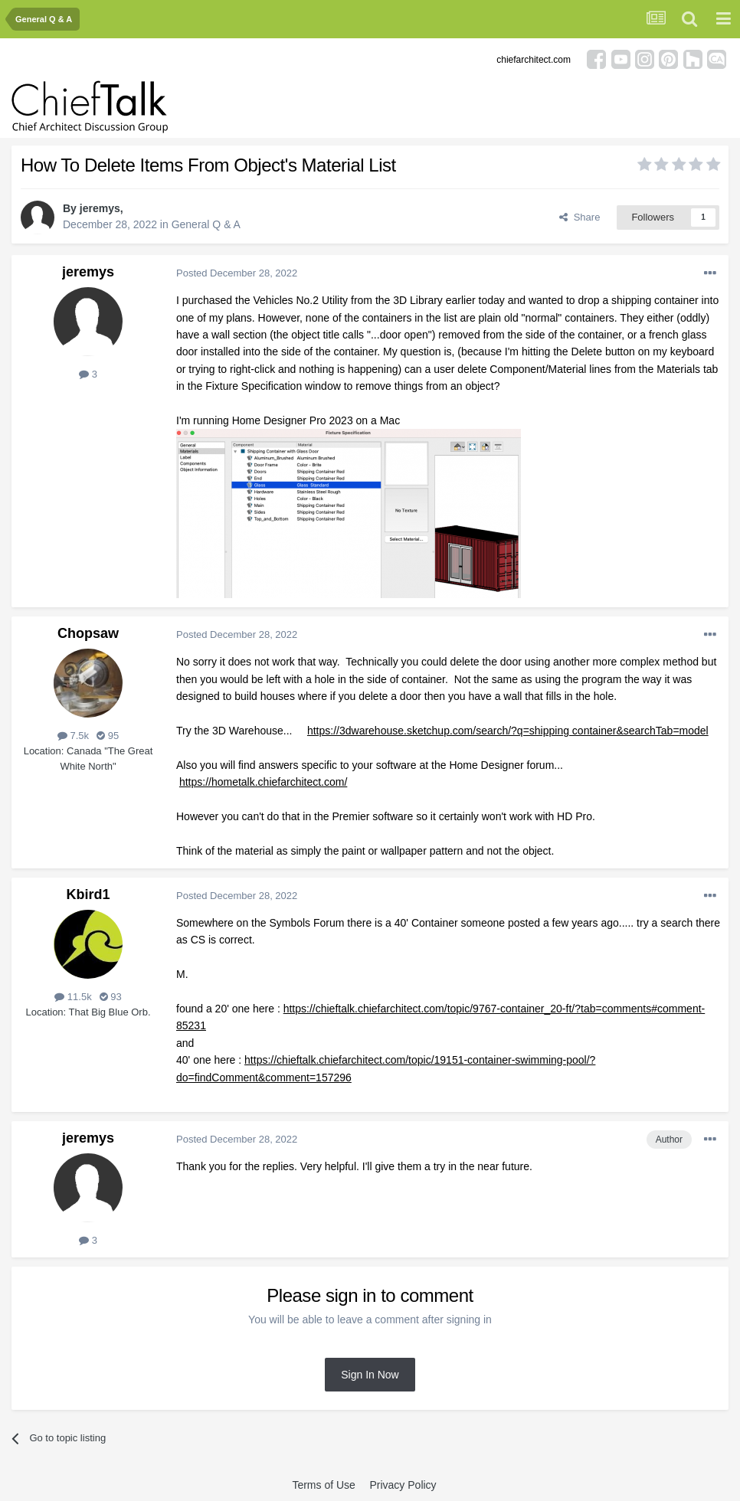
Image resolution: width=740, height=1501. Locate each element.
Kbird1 (88, 894)
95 (108, 735)
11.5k (72, 996)
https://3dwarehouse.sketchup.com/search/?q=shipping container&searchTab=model (508, 730)
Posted (236, 273)
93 (111, 996)
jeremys (100, 208)
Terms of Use (323, 1485)
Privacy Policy (402, 1485)
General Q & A (206, 224)
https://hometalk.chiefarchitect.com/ (263, 782)
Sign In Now (369, 1375)
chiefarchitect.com (533, 59)
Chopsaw (88, 633)
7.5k (73, 735)
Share (579, 217)
